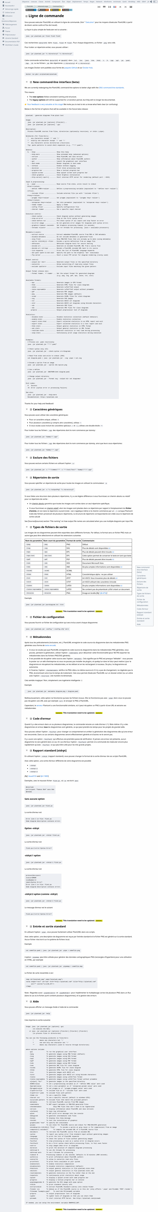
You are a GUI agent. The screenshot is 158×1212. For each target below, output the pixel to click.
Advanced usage (43, 6)
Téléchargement (9, 24)
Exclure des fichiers (141, 582)
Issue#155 (33, 775)
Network (99, 2)
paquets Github (70, 67)
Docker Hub (87, 67)
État (63, 2)
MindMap (131, 2)
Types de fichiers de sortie (144, 594)
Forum (6, 28)
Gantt (125, 2)
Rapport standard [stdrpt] (144, 613)
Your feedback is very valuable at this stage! (45, 104)
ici (109, 548)
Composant (56, 2)
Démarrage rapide (10, 9)
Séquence (25, 2)
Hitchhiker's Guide (10, 45)
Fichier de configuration (142, 600)
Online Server (8, 12)
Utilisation (7, 16)
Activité (47, 2)
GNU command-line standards (111, 87)
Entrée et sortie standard (143, 619)
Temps (85, 2)
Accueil (6, 2)
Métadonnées (142, 605)
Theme (6, 31)
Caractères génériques (141, 576)
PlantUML (30, 6)
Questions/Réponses (9, 20)
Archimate (117, 2)
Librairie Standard (10, 38)
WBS (138, 2)
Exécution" (90, 22)
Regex (92, 2)
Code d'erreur (142, 609)
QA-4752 (103, 593)
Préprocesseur (9, 35)
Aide (139, 624)
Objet (69, 2)
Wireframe (108, 2)
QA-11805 (44, 775)
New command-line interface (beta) (143, 569)
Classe (41, 2)
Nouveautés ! (8, 6)
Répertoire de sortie (142, 588)
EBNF (144, 2)
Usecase (34, 2)
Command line (57, 6)
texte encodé (50, 645)
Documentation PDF (11, 42)
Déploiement (77, 2)
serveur (40, 705)
